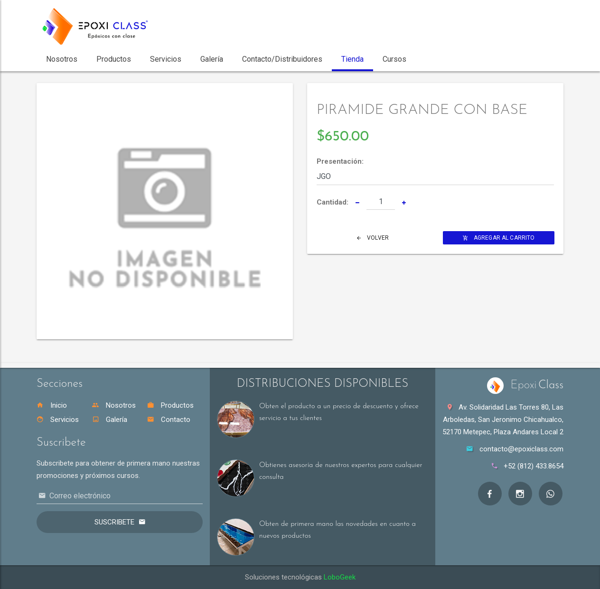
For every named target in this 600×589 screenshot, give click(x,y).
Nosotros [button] (61, 59)
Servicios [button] (165, 59)
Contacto (168, 419)
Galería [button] (211, 59)
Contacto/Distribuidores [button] (282, 59)
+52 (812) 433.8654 (533, 466)
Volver (373, 237)
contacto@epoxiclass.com (521, 449)
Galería (109, 419)
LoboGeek (340, 577)
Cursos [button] (394, 59)
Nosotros (114, 405)
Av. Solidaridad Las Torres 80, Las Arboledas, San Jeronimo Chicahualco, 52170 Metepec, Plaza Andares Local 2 (502, 419)
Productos (170, 405)
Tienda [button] (352, 59)
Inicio (52, 405)
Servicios (58, 419)
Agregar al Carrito (499, 237)
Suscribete (114, 522)
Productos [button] (113, 59)
